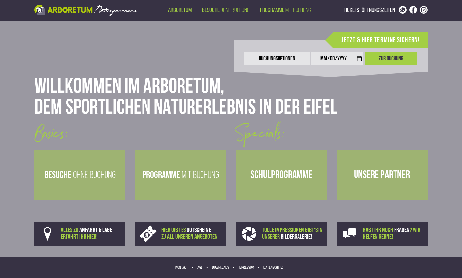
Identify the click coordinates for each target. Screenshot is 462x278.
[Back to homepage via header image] (85, 10)
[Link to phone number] (403, 10)
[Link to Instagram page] (424, 10)
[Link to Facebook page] (413, 10)
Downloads (220, 267)
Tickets (351, 10)
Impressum (246, 267)
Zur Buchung (391, 59)
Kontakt (181, 267)
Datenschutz (273, 267)
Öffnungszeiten (378, 10)
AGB (199, 267)
